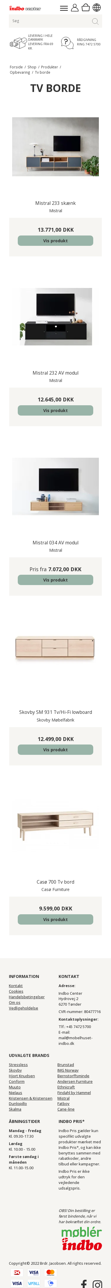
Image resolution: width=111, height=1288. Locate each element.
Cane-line (66, 1109)
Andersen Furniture (75, 1081)
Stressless (18, 1064)
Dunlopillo (18, 1103)
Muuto (15, 1087)
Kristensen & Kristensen (30, 1098)
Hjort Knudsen (22, 1075)
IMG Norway (68, 1070)
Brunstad (65, 1064)
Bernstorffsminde (73, 1075)
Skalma (15, 1109)
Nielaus (15, 1092)
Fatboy (63, 1103)
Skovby (15, 1070)
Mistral (63, 1098)
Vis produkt (55, 240)
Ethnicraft (66, 1087)
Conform (17, 1081)
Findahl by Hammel (74, 1092)
